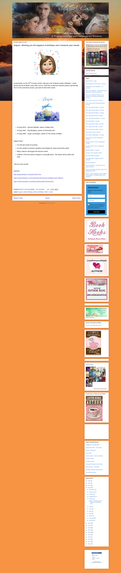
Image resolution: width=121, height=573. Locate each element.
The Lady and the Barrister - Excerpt (95, 118)
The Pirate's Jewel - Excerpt (93, 132)
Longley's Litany (90, 461)
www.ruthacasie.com (91, 73)
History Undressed (91, 450)
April (90, 513)
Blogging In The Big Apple (92, 444)
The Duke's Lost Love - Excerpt (94, 100)
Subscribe (96, 212)
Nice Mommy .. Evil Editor (92, 467)
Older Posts (76, 198)
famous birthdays (39, 192)
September (92, 496)
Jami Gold (88, 453)
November (92, 492)
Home (47, 198)
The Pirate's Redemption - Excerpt (95, 135)
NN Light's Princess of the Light (94, 464)
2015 (89, 534)
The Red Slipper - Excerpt (92, 121)
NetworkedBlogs (95, 552)
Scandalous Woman (91, 472)
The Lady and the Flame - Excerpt (95, 107)
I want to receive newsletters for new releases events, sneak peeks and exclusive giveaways (96, 206)
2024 (89, 481)
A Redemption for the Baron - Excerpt (95, 83)
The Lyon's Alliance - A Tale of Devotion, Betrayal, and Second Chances (96, 91)
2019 (89, 525)
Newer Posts (18, 198)
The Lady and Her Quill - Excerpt (94, 129)
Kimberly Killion (90, 458)
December (92, 489)
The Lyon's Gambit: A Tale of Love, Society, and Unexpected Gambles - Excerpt (95, 96)
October (91, 494)
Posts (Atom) (51, 203)
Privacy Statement (90, 162)
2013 (89, 539)
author (93, 559)
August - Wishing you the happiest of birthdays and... (95, 502)
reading (97, 558)
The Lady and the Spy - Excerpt (94, 126)
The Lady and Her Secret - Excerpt (95, 110)
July (90, 506)
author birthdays (28, 192)
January (91, 520)
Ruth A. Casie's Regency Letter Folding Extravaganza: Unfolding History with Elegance (96, 175)
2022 (89, 485)
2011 (89, 544)
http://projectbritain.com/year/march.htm (27, 174)
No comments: (40, 189)
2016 (89, 532)
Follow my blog (96, 561)
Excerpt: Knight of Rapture (93, 155)
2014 (89, 537)
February (91, 518)
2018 (89, 527)
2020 (89, 523)
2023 (89, 483)
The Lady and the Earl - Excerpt (94, 115)
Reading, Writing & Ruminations (94, 469)
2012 (89, 541)
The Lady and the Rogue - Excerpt (95, 113)
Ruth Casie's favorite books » (100, 388)
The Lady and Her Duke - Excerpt (94, 124)
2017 (89, 530)
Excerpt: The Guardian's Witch (94, 153)
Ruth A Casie (94, 555)
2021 (89, 487)
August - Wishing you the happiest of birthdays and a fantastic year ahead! (46, 45)
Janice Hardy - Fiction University (94, 456)
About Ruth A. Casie (91, 81)
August (20, 192)
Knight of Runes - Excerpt (92, 150)
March (91, 515)
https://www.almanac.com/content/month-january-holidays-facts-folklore (38, 178)
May (90, 511)
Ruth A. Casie (49, 192)
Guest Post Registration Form (93, 325)
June (90, 508)
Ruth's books (89, 364)
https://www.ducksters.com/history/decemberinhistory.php (33, 181)
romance (94, 558)
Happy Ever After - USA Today (94, 447)
